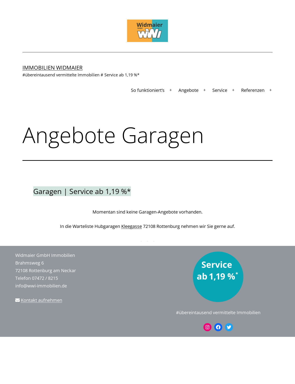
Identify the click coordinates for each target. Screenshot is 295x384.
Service (219, 90)
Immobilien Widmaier (52, 67)
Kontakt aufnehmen (41, 300)
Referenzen (252, 90)
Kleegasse (131, 226)
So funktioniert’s (148, 90)
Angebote (188, 90)
